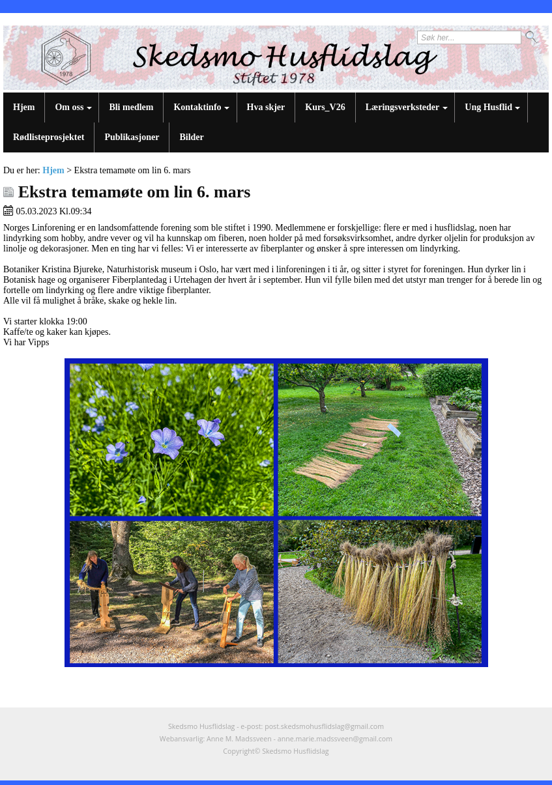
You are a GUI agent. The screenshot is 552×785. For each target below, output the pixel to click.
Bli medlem (131, 107)
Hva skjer (266, 107)
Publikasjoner (131, 137)
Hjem (24, 107)
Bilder (191, 137)
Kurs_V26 (325, 107)
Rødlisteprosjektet (48, 137)
